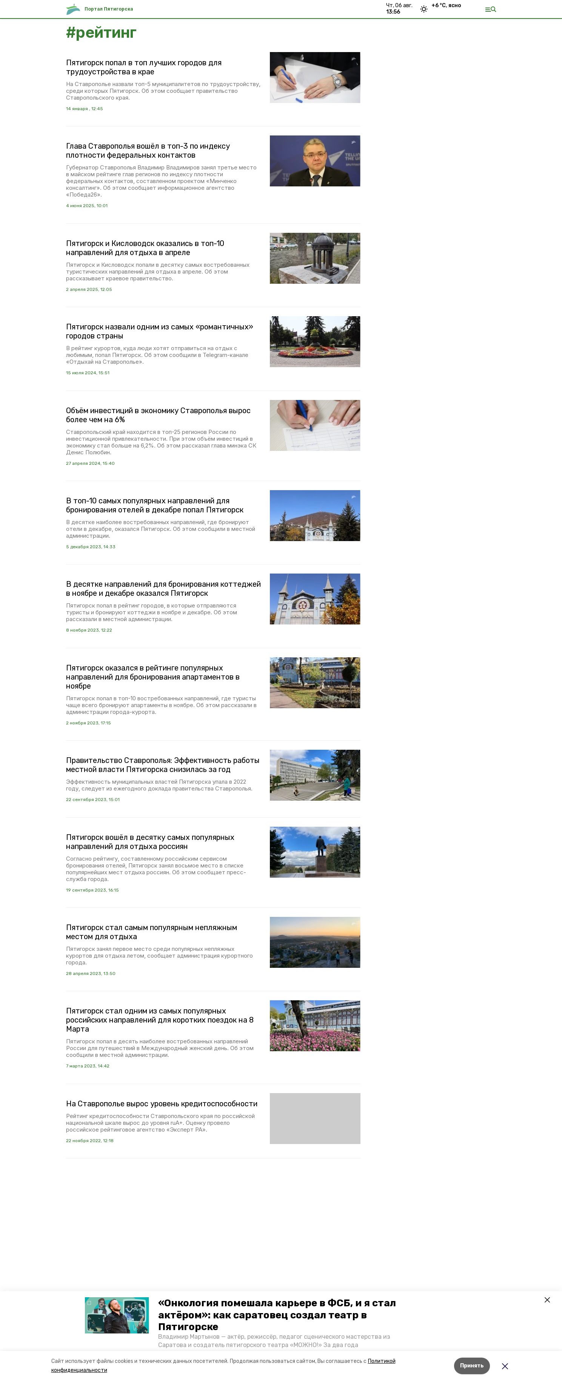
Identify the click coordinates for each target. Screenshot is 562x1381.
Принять (472, 1366)
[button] (117, 1315)
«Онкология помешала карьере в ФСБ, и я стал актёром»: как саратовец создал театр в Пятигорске (277, 1314)
